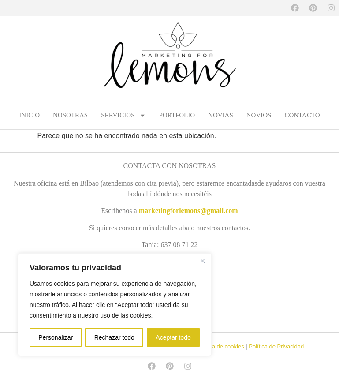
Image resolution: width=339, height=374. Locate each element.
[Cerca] (202, 260)
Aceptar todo (173, 337)
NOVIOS (259, 115)
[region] (115, 304)
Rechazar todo (114, 337)
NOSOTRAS (70, 115)
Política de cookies (220, 346)
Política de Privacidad (276, 346)
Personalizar (55, 337)
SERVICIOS (123, 115)
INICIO (29, 115)
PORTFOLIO (177, 115)
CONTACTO (302, 115)
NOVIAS (220, 115)
